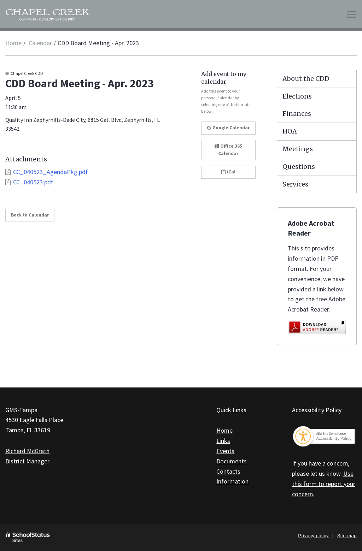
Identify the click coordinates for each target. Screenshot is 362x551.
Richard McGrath (27, 451)
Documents (231, 461)
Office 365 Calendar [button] (228, 149)
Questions (298, 166)
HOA (289, 131)
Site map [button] (347, 535)
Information (232, 481)
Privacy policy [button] (313, 535)
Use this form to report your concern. (323, 483)
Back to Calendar (30, 215)
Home (13, 43)
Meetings (297, 149)
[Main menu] (351, 14)
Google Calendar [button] (228, 128)
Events (225, 451)
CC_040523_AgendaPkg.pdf (50, 172)
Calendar (40, 43)
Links (223, 441)
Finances (296, 113)
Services (295, 184)
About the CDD (305, 79)
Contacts (228, 471)
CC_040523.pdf (33, 182)
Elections (297, 96)
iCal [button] (228, 172)
